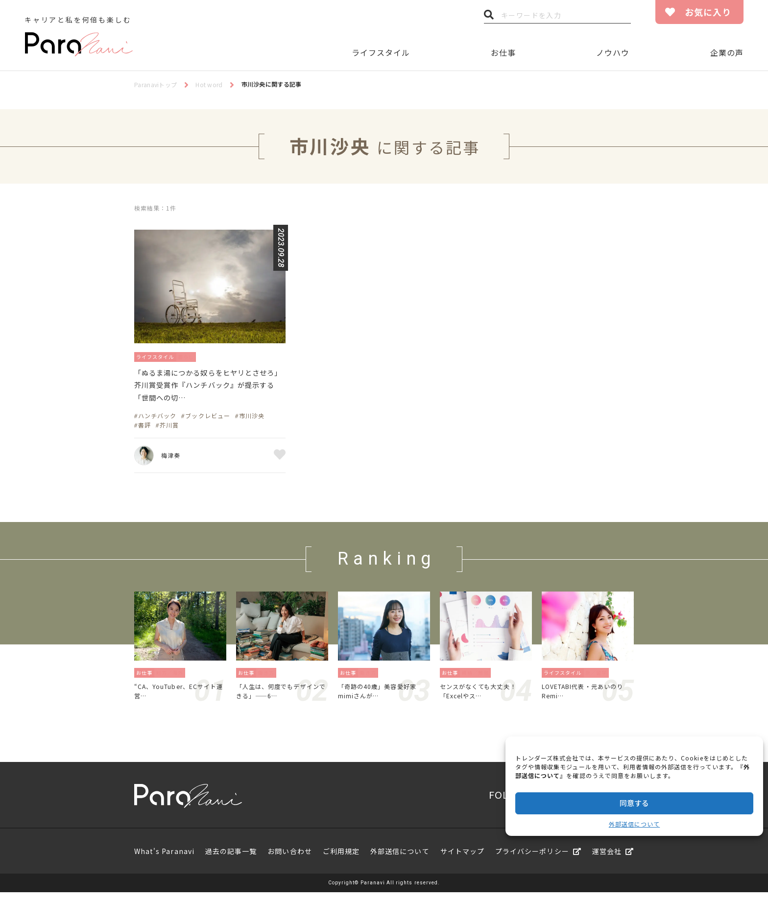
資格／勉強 (477, 678)
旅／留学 (598, 678)
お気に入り (708, 11)
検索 (489, 17)
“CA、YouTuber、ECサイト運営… (178, 698)
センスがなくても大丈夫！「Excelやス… (484, 698)
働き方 (269, 678)
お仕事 (503, 52)
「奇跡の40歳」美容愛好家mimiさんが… (383, 698)
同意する (634, 803)
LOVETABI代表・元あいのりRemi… (586, 698)
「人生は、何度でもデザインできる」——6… (280, 698)
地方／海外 (172, 678)
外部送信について (634, 824)
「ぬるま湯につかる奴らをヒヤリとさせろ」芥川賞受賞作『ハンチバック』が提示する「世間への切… (209, 388)
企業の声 (727, 52)
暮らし (196, 356)
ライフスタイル (381, 52)
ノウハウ (612, 52)
